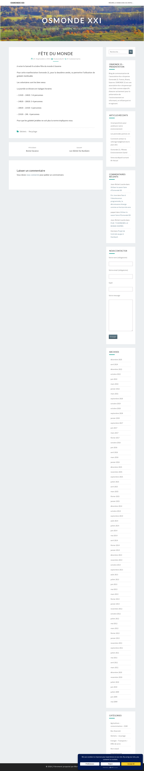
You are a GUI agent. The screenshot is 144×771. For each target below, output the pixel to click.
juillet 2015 (115, 482)
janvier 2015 (115, 501)
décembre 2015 (116, 467)
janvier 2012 (115, 638)
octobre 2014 (116, 511)
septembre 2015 (117, 477)
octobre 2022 (116, 374)
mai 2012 (114, 623)
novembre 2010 (116, 677)
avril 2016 (114, 452)
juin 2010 (114, 687)
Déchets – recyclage (118, 736)
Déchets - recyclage (28, 131)
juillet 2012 (115, 618)
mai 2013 (114, 589)
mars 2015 (114, 491)
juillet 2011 (115, 653)
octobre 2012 (116, 614)
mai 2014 (114, 535)
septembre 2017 (117, 423)
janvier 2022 (115, 389)
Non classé (115, 749)
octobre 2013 (116, 565)
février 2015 (115, 496)
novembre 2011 (116, 643)
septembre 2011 (117, 648)
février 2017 (115, 438)
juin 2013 (114, 584)
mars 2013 (114, 594)
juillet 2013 (115, 579)
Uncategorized (116, 753)
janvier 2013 (115, 604)
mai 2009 (114, 702)
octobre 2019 (116, 403)
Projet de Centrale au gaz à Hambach (118, 234)
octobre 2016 (116, 442)
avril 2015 (114, 486)
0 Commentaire (73, 59)
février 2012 (115, 633)
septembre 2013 (117, 570)
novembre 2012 (116, 609)
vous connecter (33, 175)
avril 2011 (114, 662)
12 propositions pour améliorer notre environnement (118, 126)
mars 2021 (114, 394)
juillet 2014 (115, 526)
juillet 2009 (115, 692)
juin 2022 (114, 379)
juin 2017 (114, 428)
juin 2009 (114, 697)
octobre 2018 (116, 408)
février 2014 (115, 545)
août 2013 (114, 574)
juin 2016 (114, 447)
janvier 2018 (115, 418)
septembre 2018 (117, 413)
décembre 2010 (116, 672)
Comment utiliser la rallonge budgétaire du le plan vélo (120, 142)
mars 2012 (114, 628)
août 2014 (114, 521)
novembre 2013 (116, 560)
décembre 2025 (116, 359)
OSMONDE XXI (17, 2)
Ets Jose (114, 195)
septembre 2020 (117, 398)
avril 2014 (114, 540)
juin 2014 (114, 530)
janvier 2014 (115, 550)
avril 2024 (114, 364)
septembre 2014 (117, 516)
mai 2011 (114, 658)
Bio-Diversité (116, 731)
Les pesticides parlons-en (120, 134)
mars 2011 (114, 667)
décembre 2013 (116, 555)
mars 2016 (114, 457)
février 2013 (115, 599)
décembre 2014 (116, 506)
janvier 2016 (115, 462)
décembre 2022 (116, 369)
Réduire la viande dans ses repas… (121, 3)
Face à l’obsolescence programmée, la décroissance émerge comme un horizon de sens (121, 201)
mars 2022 (114, 384)
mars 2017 (114, 433)
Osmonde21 (58, 59)
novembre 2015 (116, 472)
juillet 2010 (115, 682)
